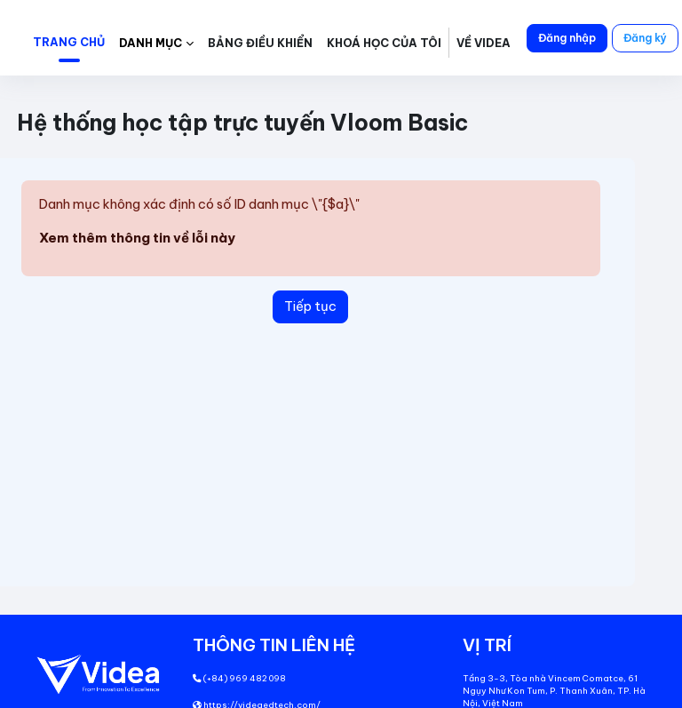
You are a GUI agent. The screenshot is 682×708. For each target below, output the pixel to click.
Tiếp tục (310, 306)
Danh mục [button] (150, 43)
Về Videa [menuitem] (483, 43)
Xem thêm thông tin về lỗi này (137, 237)
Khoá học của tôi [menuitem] (384, 43)
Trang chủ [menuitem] (69, 42)
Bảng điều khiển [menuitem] (260, 43)
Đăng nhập (567, 37)
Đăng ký (645, 37)
